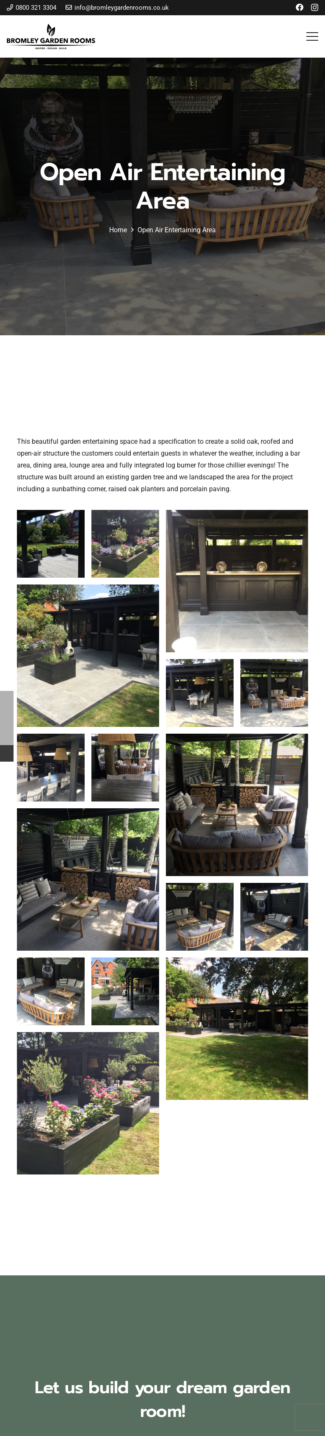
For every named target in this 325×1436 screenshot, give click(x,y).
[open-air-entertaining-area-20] (274, 917)
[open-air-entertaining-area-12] (88, 655)
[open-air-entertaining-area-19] (200, 917)
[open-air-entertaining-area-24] (88, 1103)
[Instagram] (314, 7)
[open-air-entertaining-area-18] (88, 879)
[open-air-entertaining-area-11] (237, 581)
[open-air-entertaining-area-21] (51, 991)
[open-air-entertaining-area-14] (274, 693)
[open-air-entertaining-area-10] (125, 544)
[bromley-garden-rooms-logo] (51, 36)
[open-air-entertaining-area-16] (125, 767)
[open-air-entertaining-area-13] (200, 693)
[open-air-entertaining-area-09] (51, 544)
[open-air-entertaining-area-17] (237, 805)
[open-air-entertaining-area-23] (237, 1028)
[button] (312, 36)
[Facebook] (299, 7)
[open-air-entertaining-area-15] (51, 767)
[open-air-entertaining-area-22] (125, 991)
